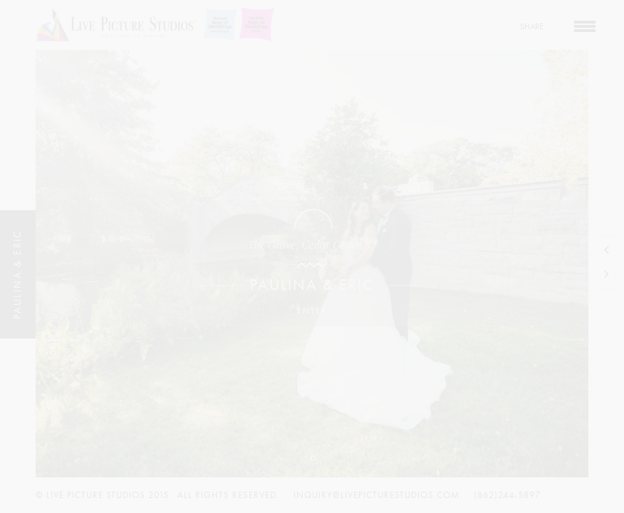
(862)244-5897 (507, 495)
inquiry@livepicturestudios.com (376, 495)
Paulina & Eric (312, 284)
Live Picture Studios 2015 (107, 495)
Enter (312, 310)
